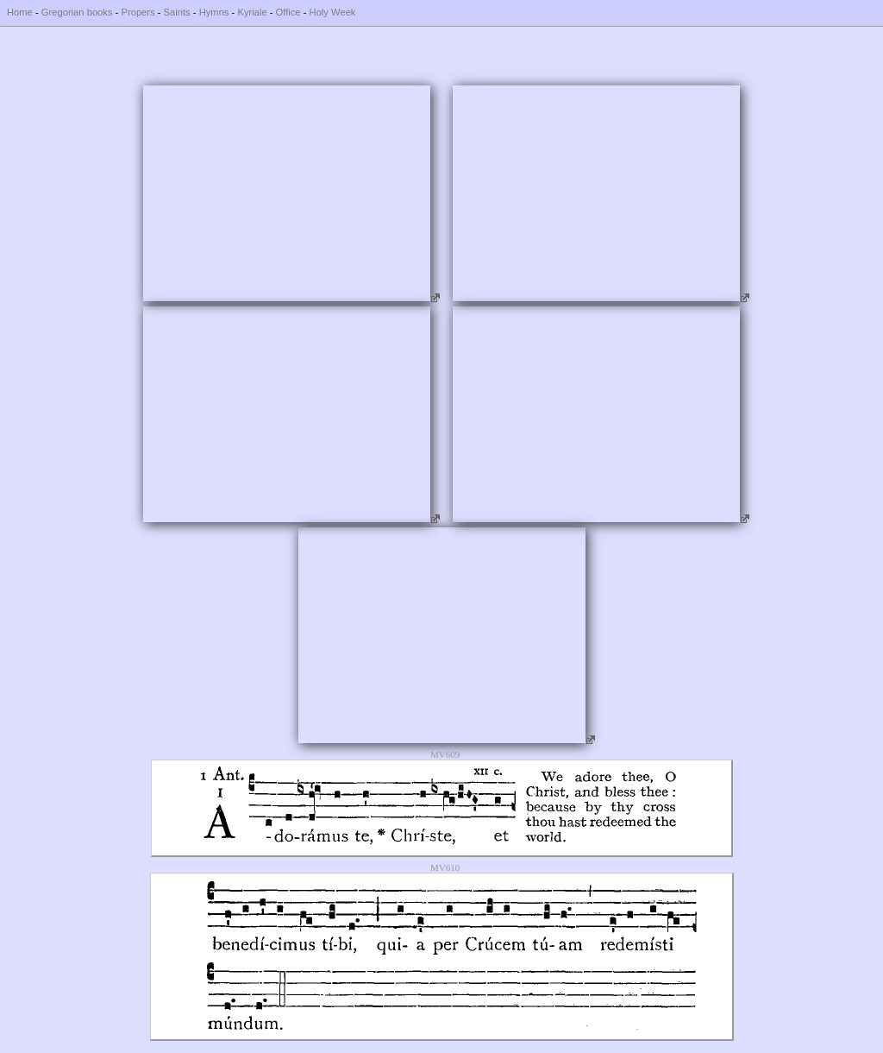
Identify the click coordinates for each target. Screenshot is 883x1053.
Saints (177, 12)
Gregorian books (77, 12)
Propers (137, 12)
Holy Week (333, 12)
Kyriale (251, 12)
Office (288, 12)
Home (20, 12)
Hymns (214, 12)
